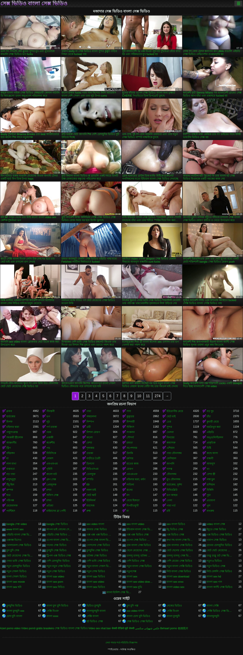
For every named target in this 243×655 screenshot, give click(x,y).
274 (157, 396)
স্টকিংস (130, 426)
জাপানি (170, 463)
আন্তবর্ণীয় (11, 442)
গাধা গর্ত (171, 505)
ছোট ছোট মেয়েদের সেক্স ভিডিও (220, 550)
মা (7, 458)
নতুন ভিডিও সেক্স (216, 566)
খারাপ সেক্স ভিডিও (217, 539)
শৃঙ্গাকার (90, 447)
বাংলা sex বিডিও (55, 587)
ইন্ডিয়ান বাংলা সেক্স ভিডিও (140, 529)
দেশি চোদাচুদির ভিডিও (58, 560)
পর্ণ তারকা (51, 426)
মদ (128, 495)
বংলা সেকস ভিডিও (16, 576)
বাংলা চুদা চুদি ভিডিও (57, 605)
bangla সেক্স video (16, 524)
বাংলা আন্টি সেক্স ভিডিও (219, 587)
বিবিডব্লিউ (172, 489)
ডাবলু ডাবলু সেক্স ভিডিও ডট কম (180, 555)
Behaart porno (168, 628)
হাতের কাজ (133, 463)
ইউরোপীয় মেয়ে (175, 411)
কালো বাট (51, 474)
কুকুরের (130, 416)
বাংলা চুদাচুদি (173, 616)
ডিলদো (90, 463)
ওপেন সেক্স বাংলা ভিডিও (99, 539)
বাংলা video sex (175, 587)
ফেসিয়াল (171, 458)
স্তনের (130, 489)
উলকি (130, 453)
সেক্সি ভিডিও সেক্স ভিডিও (220, 610)
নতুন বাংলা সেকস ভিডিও (99, 566)
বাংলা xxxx (52, 616)
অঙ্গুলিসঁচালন (215, 437)
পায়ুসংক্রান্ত (12, 432)
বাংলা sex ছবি (13, 587)
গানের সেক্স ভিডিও (56, 545)
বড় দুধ (210, 411)
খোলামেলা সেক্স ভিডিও (18, 545)
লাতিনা (130, 484)
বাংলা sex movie (15, 581)
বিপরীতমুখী (133, 505)
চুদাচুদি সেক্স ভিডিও (56, 550)
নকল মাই (91, 489)
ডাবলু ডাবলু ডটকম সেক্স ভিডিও (140, 555)
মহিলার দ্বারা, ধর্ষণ (136, 479)
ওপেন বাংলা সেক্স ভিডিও (59, 539)
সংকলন (131, 432)
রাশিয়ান (211, 484)
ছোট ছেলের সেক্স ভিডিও (180, 550)
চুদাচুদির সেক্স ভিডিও (97, 550)
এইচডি (210, 432)
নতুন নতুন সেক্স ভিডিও (58, 566)
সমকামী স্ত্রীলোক (14, 437)
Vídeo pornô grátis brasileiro (37, 628)
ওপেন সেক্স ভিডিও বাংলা (140, 539)
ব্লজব (9, 411)
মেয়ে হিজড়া (133, 500)
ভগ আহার (172, 495)
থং (208, 468)
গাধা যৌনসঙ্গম (174, 453)
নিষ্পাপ (90, 421)
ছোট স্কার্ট (91, 495)
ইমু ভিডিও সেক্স (175, 529)
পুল (208, 505)
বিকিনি (210, 489)
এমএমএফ (132, 474)
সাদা (129, 411)
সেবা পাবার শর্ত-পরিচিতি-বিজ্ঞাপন (121, 642)
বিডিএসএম (92, 468)
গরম (48, 432)
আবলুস (211, 463)
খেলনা (170, 432)
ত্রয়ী (88, 426)
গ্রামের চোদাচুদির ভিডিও (219, 545)
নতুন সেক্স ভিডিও (55, 571)
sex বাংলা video (135, 524)
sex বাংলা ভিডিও (176, 524)
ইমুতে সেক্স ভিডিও (216, 529)
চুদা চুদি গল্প (132, 605)
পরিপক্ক (10, 500)
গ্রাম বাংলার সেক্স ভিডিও (179, 545)
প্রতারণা (211, 500)
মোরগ (130, 468)
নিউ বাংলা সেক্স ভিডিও (179, 571)
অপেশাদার (132, 447)
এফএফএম (52, 463)
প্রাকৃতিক (211, 442)
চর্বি (168, 510)
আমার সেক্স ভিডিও (96, 529)
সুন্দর (169, 426)
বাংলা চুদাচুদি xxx (15, 610)
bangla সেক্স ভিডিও (57, 524)
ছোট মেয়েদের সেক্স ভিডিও (19, 555)
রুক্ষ (88, 510)
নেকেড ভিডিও (174, 605)
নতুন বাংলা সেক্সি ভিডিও (179, 566)
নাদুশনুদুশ (11, 479)
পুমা (209, 495)
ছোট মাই (171, 416)
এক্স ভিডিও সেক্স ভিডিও (219, 534)
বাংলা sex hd (214, 576)
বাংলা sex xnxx (175, 581)
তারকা (89, 453)
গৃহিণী (49, 468)
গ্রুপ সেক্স (51, 479)
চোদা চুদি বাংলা (14, 616)
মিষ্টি (209, 447)
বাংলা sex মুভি (134, 587)
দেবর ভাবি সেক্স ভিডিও (18, 560)
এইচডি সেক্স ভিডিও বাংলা (59, 534)
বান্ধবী (210, 458)
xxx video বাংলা (135, 610)
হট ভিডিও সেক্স (94, 621)
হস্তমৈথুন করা (213, 426)
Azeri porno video (10, 628)
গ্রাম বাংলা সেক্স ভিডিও (139, 545)
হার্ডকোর (10, 416)
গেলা (169, 500)
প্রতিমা (49, 505)
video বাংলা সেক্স (216, 524)
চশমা (48, 489)
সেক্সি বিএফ (52, 610)
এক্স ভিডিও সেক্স (175, 534)
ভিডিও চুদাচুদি (93, 605)
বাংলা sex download (178, 576)
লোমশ (49, 458)
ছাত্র (8, 495)
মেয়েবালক (12, 505)
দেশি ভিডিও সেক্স (136, 560)
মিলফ (9, 421)
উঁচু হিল (10, 484)
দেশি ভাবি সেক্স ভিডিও (98, 560)
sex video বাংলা (95, 524)
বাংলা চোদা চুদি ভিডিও (138, 616)
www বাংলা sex (14, 529)
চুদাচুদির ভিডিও (14, 605)
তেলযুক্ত (91, 474)
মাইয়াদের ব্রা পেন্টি (56, 510)
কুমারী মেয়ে (213, 421)
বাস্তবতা (10, 468)
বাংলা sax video (55, 576)
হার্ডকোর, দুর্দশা (174, 484)
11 (148, 396)
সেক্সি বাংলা (92, 616)
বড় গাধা (10, 474)
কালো (89, 437)
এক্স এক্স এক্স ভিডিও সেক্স (99, 534)
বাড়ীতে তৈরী (93, 458)
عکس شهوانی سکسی (147, 628)
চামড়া (130, 442)
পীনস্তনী (50, 411)
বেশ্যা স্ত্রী (211, 474)
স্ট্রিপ (8, 447)
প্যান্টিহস (10, 510)
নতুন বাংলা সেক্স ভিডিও (139, 566)
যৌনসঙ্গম (171, 474)
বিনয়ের (170, 437)
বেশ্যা (89, 442)
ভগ (48, 416)
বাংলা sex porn (54, 581)
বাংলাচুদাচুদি (213, 616)
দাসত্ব (169, 468)
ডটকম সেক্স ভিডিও (96, 555)
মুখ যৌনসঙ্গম (173, 479)
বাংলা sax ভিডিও (95, 576)
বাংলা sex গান (214, 581)
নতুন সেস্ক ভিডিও (95, 571)
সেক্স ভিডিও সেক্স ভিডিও (140, 621)
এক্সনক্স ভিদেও (13, 539)
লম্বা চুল (211, 479)
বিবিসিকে (51, 453)
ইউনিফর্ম (90, 500)
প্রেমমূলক (51, 484)
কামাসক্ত (171, 442)
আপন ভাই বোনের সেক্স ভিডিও (59, 529)
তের (169, 421)
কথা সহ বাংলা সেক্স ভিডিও (180, 539)
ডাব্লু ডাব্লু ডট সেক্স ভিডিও (220, 555)
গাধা (88, 411)
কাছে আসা (212, 453)
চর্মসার (130, 458)
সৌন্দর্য (130, 437)
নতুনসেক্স (131, 571)
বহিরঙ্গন (10, 453)
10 (139, 396)
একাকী (49, 437)
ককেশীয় (50, 442)
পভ (48, 447)
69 (87, 484)
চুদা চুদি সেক (12, 550)
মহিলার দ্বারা (12, 426)
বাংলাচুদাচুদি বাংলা (96, 610)
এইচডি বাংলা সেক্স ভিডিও (19, 534)
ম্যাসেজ (90, 505)
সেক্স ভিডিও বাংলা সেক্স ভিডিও (33, 3)
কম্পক (9, 489)
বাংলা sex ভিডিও (95, 587)
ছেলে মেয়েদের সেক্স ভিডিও (140, 550)
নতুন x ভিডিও (214, 560)
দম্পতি (89, 479)
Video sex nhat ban (99, 628)
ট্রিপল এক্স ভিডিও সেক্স (58, 555)
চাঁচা (209, 416)
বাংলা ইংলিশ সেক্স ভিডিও (120, 592)
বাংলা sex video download (140, 581)
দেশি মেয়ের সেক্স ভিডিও (179, 560)
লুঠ (48, 421)
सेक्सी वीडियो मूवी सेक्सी (123, 628)
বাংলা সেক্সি (213, 605)
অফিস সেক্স (52, 495)
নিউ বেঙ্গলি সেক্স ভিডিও (219, 571)
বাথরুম (210, 510)
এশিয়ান (170, 447)
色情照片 (183, 628)
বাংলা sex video (95, 581)
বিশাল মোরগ (93, 432)
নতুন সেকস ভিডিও (16, 571)
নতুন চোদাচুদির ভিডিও (18, 566)
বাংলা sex (132, 576)
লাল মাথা (11, 463)
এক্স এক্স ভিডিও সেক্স (138, 534)
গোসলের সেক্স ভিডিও (98, 545)
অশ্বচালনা (91, 416)
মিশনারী (131, 421)
